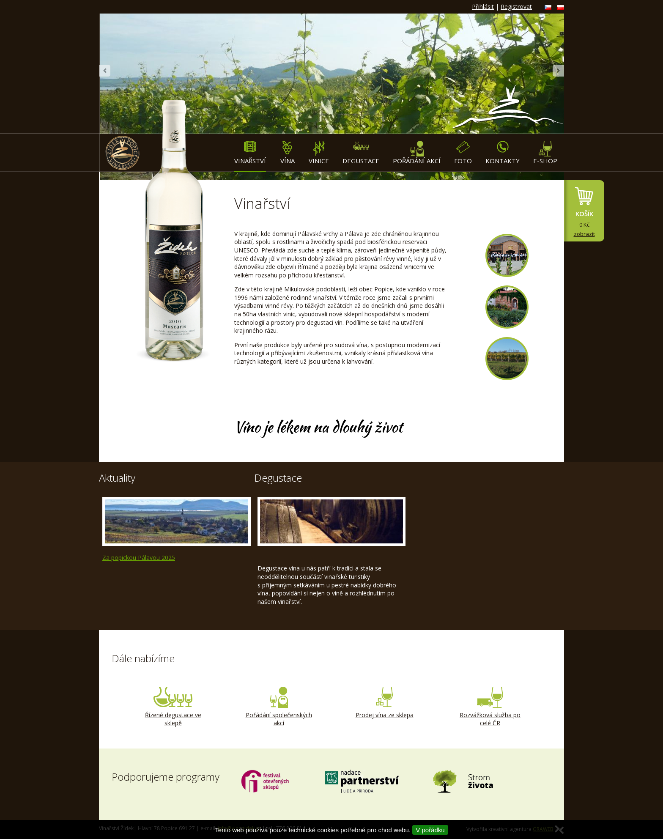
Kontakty (502, 153)
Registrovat (516, 7)
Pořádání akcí (417, 153)
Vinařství (250, 153)
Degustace (360, 153)
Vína (287, 153)
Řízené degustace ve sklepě (173, 707)
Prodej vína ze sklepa (384, 703)
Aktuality (117, 478)
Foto (463, 153)
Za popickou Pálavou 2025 (138, 558)
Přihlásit (483, 7)
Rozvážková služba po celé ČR (490, 707)
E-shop (545, 153)
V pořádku (430, 830)
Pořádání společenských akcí (279, 707)
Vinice (319, 153)
